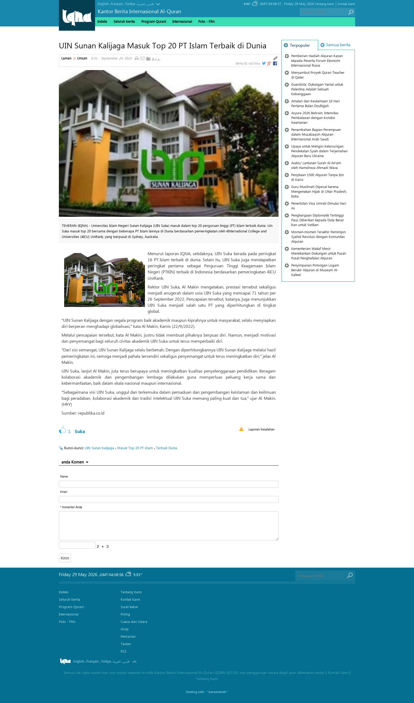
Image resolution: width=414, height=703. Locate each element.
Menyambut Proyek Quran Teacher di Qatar (318, 74)
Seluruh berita (124, 21)
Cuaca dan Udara (134, 621)
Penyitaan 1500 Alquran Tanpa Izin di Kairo (317, 177)
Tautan (126, 643)
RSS (123, 651)
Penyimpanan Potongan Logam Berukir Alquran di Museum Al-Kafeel (315, 270)
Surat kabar (129, 606)
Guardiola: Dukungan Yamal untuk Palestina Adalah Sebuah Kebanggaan (317, 89)
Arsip (125, 629)
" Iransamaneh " (217, 692)
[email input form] (169, 499)
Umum (82, 58)
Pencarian (128, 636)
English (103, 3)
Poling (125, 614)
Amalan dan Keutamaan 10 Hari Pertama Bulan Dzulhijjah (315, 103)
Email (63, 492)
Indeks (102, 21)
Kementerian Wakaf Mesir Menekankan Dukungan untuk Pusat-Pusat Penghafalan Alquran (319, 253)
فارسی (150, 4)
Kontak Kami (346, 4)
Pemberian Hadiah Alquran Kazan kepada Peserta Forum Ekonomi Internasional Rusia (317, 60)
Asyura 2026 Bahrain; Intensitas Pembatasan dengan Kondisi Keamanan (314, 118)
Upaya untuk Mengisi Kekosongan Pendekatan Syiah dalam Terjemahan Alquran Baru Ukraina (319, 151)
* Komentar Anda (71, 507)
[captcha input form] (77, 545)
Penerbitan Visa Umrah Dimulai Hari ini (318, 205)
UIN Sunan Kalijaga (99, 447)
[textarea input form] (169, 525)
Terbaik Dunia (166, 447)
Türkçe (130, 3)
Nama (64, 476)
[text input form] (169, 484)
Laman (66, 58)
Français (117, 3)
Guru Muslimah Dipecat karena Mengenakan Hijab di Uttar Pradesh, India (319, 191)
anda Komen (73, 462)
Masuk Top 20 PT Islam (135, 447)
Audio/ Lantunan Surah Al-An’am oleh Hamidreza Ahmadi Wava (316, 165)
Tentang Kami (324, 4)
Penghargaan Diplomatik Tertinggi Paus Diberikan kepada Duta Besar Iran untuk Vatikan (317, 220)
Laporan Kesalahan (261, 429)
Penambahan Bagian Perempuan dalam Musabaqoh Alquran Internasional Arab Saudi (316, 134)
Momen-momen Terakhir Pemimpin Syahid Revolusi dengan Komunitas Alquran (318, 236)
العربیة (141, 4)
